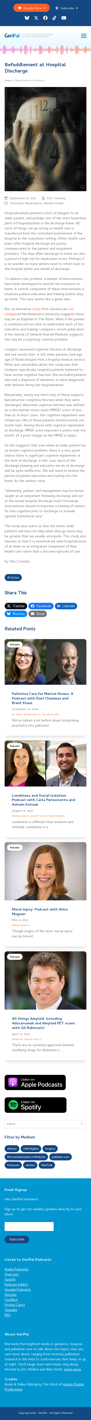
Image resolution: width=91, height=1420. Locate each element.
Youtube (11, 1310)
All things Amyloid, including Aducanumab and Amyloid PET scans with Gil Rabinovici (43, 1023)
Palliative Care (50, 714)
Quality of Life (39, 816)
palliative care (60, 1157)
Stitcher (11, 1295)
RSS (7, 1315)
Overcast (12, 1275)
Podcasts (15, 645)
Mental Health (54, 203)
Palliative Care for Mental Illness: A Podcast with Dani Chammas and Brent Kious (42, 698)
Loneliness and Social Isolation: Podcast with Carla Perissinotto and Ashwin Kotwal (43, 800)
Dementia (17, 203)
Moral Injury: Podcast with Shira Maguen (40, 912)
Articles (13, 578)
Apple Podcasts (17, 1270)
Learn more (72, 1370)
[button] (83, 36)
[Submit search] (82, 1124)
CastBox (11, 1300)
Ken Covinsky (56, 198)
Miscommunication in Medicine (26, 1157)
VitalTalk (46, 1165)
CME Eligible (31, 1149)
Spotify (10, 1280)
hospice (50, 1149)
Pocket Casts (15, 1305)
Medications (33, 203)
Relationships (57, 816)
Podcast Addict (16, 1285)
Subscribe (67, 8)
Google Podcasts (18, 1290)
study (36, 309)
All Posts (17, 714)
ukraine (30, 1165)
